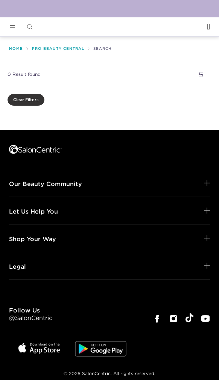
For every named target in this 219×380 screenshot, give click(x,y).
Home (16, 48)
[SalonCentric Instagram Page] (173, 319)
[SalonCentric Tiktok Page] (189, 319)
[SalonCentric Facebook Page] (156, 319)
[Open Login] (208, 26)
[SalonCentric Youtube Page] (205, 319)
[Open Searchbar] (30, 27)
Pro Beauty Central (58, 48)
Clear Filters (26, 99)
